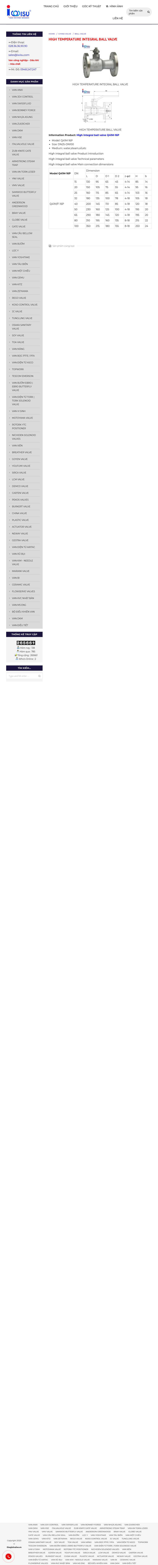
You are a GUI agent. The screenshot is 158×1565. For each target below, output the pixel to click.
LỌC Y (15, 250)
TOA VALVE (18, 342)
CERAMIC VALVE (21, 584)
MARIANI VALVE (20, 571)
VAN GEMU (18, 277)
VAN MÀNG (18, 349)
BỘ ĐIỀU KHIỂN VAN (23, 611)
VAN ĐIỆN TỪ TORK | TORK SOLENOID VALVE (23, 401)
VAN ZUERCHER (21, 123)
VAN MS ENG (19, 605)
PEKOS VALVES (20, 499)
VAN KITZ (17, 284)
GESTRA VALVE (20, 540)
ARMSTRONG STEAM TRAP (23, 163)
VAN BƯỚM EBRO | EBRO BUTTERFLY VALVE (22, 386)
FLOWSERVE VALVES (23, 591)
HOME (52, 34)
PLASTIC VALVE (20, 520)
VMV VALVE (18, 185)
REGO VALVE (19, 298)
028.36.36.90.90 (17, 46)
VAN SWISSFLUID (21, 103)
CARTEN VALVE (20, 493)
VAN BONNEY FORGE (23, 110)
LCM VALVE (18, 479)
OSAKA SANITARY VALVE (21, 327)
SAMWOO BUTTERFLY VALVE (24, 194)
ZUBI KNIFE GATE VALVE (21, 153)
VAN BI (16, 578)
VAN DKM (17, 130)
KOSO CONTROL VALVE (24, 304)
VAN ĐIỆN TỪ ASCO (22, 362)
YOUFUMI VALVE (21, 466)
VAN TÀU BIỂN (20, 264)
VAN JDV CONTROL (22, 96)
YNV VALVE (18, 178)
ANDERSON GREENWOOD (20, 204)
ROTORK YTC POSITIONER (19, 426)
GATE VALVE (18, 226)
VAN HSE (17, 137)
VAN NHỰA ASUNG (22, 117)
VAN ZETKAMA (20, 291)
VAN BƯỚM (18, 243)
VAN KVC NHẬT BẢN (23, 598)
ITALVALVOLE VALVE (23, 144)
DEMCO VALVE (20, 486)
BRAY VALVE (19, 213)
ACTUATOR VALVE (22, 526)
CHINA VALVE (64, 34)
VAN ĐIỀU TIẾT (20, 625)
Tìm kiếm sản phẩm (136, 12)
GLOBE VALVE (19, 219)
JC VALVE (17, 311)
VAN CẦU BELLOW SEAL (22, 235)
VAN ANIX (17, 90)
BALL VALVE (80, 34)
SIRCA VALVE (19, 472)
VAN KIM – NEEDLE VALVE (22, 562)
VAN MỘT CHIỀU (21, 270)
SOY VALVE (18, 335)
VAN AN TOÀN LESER (23, 171)
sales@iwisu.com (18, 55)
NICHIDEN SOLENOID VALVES (24, 437)
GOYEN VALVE (20, 459)
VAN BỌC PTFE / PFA (23, 355)
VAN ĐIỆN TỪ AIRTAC (23, 547)
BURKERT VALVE (21, 506)
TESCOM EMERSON (22, 376)
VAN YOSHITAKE (21, 257)
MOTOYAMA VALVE (22, 418)
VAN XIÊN (17, 445)
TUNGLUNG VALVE (22, 318)
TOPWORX (18, 369)
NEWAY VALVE (20, 533)
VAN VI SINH (18, 411)
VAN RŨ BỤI (18, 554)
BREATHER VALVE (22, 452)
